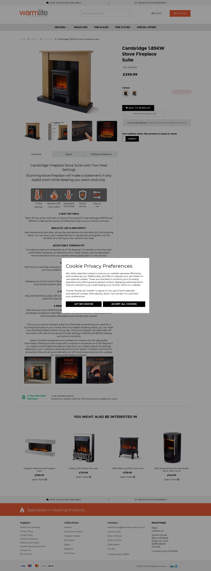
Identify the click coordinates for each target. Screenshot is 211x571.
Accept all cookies (124, 304)
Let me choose (83, 304)
